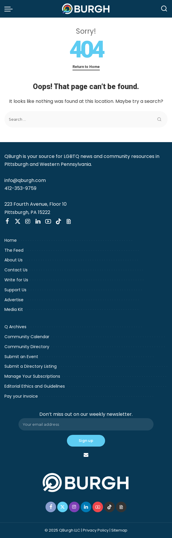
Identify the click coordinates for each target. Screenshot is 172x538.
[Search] (164, 9)
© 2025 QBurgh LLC (62, 530)
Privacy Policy (96, 530)
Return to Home (86, 66)
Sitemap (119, 530)
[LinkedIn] (38, 221)
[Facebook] (7, 221)
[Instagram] (28, 221)
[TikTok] (58, 221)
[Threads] (69, 221)
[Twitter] (18, 221)
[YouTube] (48, 221)
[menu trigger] (10, 9)
